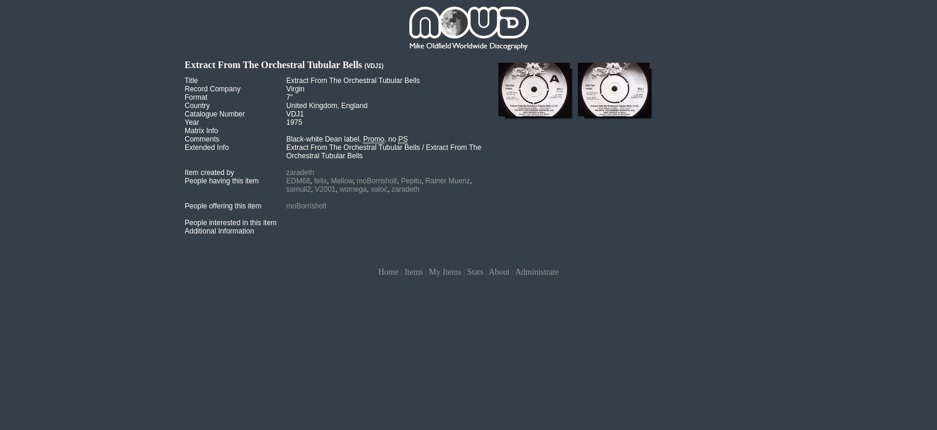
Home (388, 272)
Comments (202, 139)
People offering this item (223, 206)
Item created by (209, 172)
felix (320, 181)
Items (414, 272)
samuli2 (298, 189)
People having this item (222, 181)
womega (352, 189)
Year (192, 122)
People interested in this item (231, 223)
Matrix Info (201, 131)
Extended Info (207, 147)
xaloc (378, 189)
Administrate (537, 272)
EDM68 (298, 181)
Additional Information (219, 231)
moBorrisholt (377, 181)
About (499, 272)
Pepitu (411, 181)
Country (197, 106)
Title (191, 80)
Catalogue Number (215, 114)
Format (196, 97)
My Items (445, 272)
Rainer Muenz (447, 181)
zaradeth (300, 172)
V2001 (325, 189)
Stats (475, 272)
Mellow (342, 181)
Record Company (212, 89)
